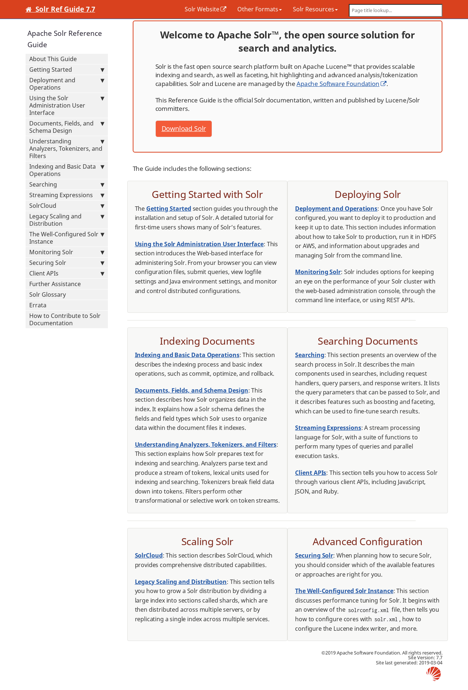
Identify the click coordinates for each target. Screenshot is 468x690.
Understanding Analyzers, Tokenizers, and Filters (66, 148)
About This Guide (53, 59)
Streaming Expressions (66, 195)
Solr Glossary (47, 294)
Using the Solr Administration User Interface (66, 105)
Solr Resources (315, 9)
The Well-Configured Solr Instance (66, 237)
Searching (66, 184)
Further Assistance (55, 284)
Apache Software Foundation (338, 83)
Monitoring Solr (66, 252)
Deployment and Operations (66, 83)
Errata (37, 305)
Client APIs (66, 273)
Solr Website (202, 9)
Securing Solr (66, 263)
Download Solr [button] (184, 128)
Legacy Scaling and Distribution (66, 220)
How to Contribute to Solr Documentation (65, 319)
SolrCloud (66, 206)
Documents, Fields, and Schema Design (66, 127)
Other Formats (259, 9)
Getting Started (66, 69)
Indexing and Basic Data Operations (66, 170)
